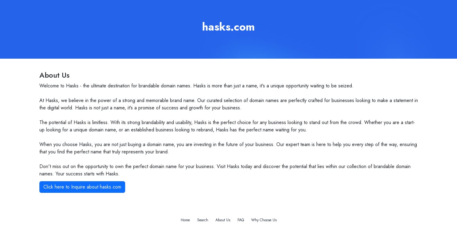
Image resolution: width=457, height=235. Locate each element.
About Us (223, 220)
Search (202, 220)
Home (185, 220)
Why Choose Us (264, 220)
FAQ (241, 220)
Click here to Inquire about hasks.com (82, 186)
